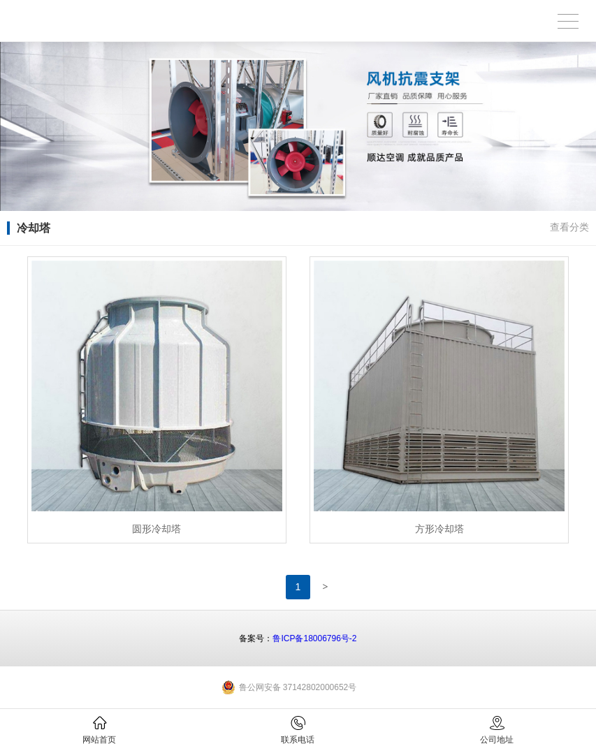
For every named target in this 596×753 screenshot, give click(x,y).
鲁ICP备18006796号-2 (314, 638)
